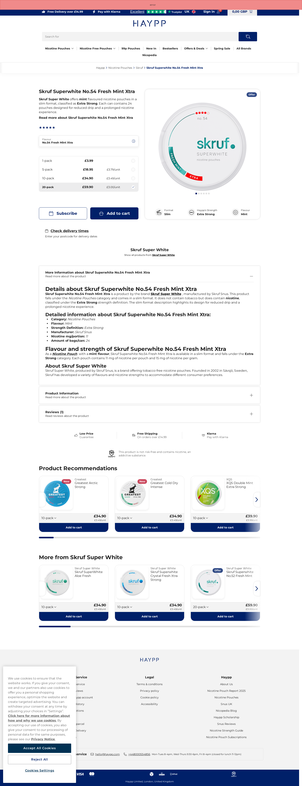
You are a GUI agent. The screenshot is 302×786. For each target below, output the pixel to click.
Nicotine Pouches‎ (120, 68)
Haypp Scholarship (226, 717)
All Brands (243, 48)
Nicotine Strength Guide (226, 730)
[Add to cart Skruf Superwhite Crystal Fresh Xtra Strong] (149, 616)
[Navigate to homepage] (149, 658)
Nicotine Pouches (57, 48)
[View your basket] (242, 12)
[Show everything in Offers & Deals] (207, 48)
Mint (244, 214)
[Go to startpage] (149, 23)
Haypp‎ (100, 68)
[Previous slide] (42, 499)
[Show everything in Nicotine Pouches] (73, 48)
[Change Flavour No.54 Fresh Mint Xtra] (88, 141)
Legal (149, 677)
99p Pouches (131, 48)
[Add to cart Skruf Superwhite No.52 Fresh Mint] (225, 616)
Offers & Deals (194, 48)
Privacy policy (149, 691)
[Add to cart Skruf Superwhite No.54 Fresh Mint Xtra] (114, 213)
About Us (226, 684)
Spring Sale (222, 48)
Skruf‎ (139, 68)
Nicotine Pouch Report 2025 (226, 691)
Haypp (226, 677)
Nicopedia (149, 55)
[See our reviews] (156, 12)
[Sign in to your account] (211, 12)
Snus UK (226, 704)
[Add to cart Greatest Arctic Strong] (73, 527)
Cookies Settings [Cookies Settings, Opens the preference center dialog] (39, 770)
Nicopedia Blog (226, 710)
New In (151, 48)
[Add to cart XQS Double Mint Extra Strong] (225, 527)
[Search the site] (248, 36)
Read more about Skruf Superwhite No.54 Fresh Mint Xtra (86, 118)
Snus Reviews (226, 724)
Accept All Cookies (39, 748)
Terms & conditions (150, 684)
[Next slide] (256, 499)
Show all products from (149, 254)
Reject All (39, 759)
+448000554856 (139, 754)
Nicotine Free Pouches (96, 48)
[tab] (196, 193)
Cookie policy (149, 697)
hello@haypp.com (107, 754)
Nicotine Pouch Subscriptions (226, 737)
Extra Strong (206, 214)
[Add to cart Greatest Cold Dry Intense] (149, 527)
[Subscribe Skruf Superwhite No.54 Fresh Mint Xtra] (63, 213)
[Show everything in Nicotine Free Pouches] (114, 48)
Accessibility (149, 704)
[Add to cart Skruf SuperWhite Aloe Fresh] (73, 616)
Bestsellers (170, 48)
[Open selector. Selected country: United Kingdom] (190, 12)
